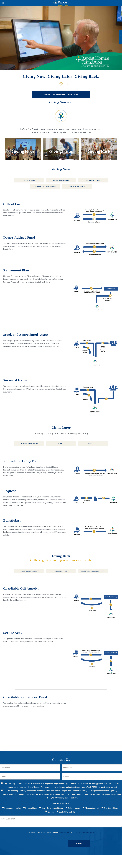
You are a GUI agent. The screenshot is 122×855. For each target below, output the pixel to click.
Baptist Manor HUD (67, 812)
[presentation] (18, 841)
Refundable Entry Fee (29, 443)
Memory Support (92, 808)
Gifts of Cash (29, 180)
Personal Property (77, 186)
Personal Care (31, 808)
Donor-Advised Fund (61, 180)
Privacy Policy (64, 832)
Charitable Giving (111, 808)
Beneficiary (92, 443)
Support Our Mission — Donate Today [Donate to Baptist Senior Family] (61, 94)
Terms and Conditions (84, 832)
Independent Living (12, 808)
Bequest (61, 443)
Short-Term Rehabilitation (52, 808)
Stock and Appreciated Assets (45, 186)
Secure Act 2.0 (61, 571)
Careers (51, 812)
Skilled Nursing (74, 808)
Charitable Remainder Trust (92, 571)
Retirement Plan (92, 180)
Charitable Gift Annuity (29, 571)
